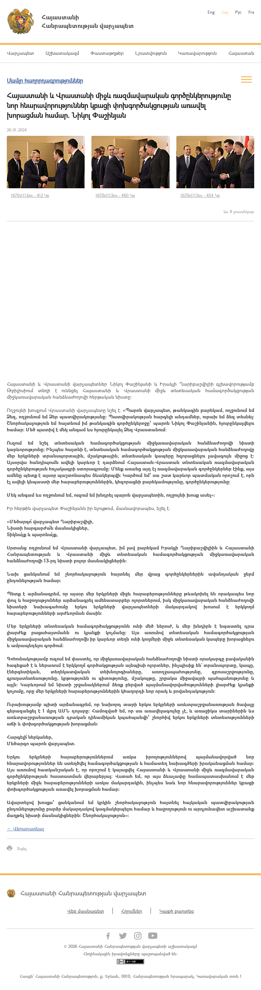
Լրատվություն (151, 53)
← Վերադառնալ (25, 828)
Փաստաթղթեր (107, 53)
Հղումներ (131, 911)
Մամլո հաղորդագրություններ (45, 80)
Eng (211, 12)
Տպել (22, 848)
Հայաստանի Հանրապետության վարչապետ (83, 893)
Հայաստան (241, 53)
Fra (251, 12)
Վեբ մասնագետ (85, 911)
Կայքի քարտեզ (176, 911)
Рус (238, 12)
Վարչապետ (20, 53)
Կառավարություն (197, 53)
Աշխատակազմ (62, 53)
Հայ (224, 12)
